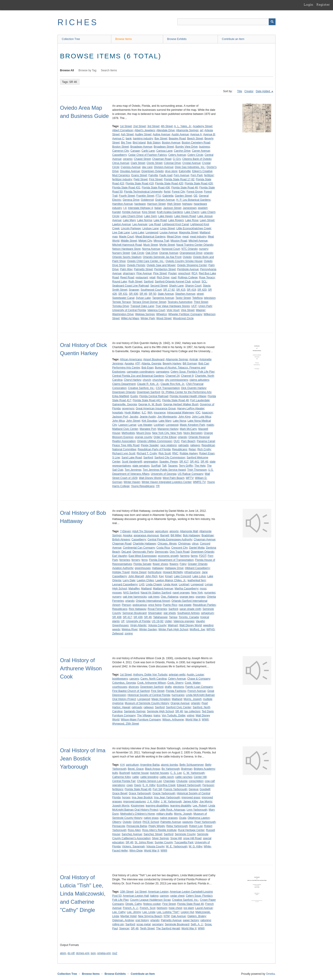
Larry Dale (129, 580)
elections (178, 686)
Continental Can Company (139, 547)
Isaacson (207, 412)
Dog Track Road (179, 551)
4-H (122, 764)
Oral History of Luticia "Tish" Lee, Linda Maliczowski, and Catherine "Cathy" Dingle (82, 893)
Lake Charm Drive (132, 216)
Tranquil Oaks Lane (142, 306)
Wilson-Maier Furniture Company (141, 719)
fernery (136, 560)
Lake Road (160, 220)
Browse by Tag (88, 70)
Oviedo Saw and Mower (161, 265)
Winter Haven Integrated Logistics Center (166, 482)
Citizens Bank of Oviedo (196, 159)
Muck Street (150, 244)
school (196, 281)
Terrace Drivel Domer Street (149, 302)
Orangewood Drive (191, 253)
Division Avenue (163, 167)
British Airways (121, 539)
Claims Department (124, 384)
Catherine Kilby (121, 777)
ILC (144, 412)
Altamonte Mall (189, 531)
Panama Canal (206, 441)
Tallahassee (160, 617)
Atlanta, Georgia (151, 363)
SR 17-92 (169, 289)
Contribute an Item (233, 39)
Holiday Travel (120, 572)
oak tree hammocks (135, 596)
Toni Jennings (132, 469)
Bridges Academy (204, 768)
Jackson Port (120, 416)
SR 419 (191, 289)
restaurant (142, 277)
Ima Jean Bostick (142, 797)
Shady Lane (176, 285)
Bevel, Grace (136, 768)
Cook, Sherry (175, 682)
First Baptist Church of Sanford (130, 691)
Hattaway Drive (174, 568)
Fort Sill (157, 789)
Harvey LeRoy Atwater (190, 408)
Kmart (168, 576)
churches (158, 379)
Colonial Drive (172, 163)
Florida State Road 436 (156, 187)
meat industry (198, 236)
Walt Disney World (150, 478)
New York (197, 592)
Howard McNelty (173, 572)
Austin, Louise (195, 674)
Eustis (134, 396)
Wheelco (161, 314)
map (114, 236)
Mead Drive (174, 236)
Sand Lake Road (132, 457)
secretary (157, 924)
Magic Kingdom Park (192, 424)
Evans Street (139, 175)
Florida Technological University (143, 191)
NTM (166, 916)
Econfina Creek (166, 785)
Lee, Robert (200, 805)
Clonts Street (154, 163)
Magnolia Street (188, 232)
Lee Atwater (145, 424)
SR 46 (143, 293)
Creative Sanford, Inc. (141, 388)
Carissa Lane (164, 150)
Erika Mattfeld (120, 396)
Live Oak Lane (121, 232)
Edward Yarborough (189, 785)
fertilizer (209, 175)
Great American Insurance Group (156, 408)
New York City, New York (167, 433)
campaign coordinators (140, 371)
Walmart (173, 625)
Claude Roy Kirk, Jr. (173, 384)
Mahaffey (133, 588)
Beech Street (195, 138)
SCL (204, 281)
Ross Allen (134, 830)
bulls (115, 773)
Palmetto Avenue (170, 822)
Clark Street (138, 163)
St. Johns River (144, 842)
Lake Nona (179, 420)
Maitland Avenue (163, 588)
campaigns (162, 371)
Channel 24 (172, 375)
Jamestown (189, 208)
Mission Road (179, 240)
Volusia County (157, 625)
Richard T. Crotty (147, 453)
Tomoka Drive (120, 306)
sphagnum (207, 613)
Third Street (201, 302)
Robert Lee (195, 826)
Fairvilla (153, 175)
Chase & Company (198, 678)
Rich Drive (163, 277)
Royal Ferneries (157, 609)
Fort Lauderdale (200, 400)
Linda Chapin (154, 584)
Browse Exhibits (176, 39)
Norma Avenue (151, 248)
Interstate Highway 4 (140, 208)
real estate (185, 604)
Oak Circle (137, 253)
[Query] (226, 21)
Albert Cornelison (122, 130)
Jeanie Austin (148, 416)
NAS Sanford (131, 592)
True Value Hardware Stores (173, 306)
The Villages (144, 715)
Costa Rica (163, 547)
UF (123, 621)
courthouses (119, 686)
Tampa (173, 617)
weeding (208, 625)
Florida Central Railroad (153, 396)
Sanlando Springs (134, 711)
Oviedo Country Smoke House (184, 261)
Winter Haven (132, 482)
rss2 (114, 953)
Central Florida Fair (124, 781)
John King (184, 416)
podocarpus (139, 604)
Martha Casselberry (186, 588)
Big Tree (126, 142)
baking (154, 895)
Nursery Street (121, 253)
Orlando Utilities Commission (154, 441)
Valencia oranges (183, 621)
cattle (135, 777)
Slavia (206, 285)
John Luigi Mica (201, 416)
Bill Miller (176, 535)
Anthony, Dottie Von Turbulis (150, 674)
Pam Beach (188, 441)
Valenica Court (156, 310)
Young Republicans (142, 486)
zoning (129, 633)
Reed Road (127, 277)
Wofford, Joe (197, 629)
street (200, 293)
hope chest (175, 908)
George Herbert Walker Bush (180, 404)
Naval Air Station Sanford (156, 592)
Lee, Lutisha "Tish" (168, 912)
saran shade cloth (190, 609)
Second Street (158, 285)
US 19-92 (157, 621)
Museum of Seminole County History (147, 703)
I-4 (125, 208)
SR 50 (152, 293)
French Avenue (197, 691)
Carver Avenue (201, 150)
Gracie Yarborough (163, 793)
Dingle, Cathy (133, 904)
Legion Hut (187, 912)
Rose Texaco (207, 277)
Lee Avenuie (139, 224)
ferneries (124, 560)
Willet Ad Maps (130, 318)
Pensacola (118, 826)
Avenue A (196, 134)
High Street (174, 203)
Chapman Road (161, 159)
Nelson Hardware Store (126, 248)
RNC (175, 453)
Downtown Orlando (123, 392)
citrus (195, 543)
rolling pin (118, 924)
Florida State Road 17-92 (179, 179)
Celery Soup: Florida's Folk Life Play (192, 371)
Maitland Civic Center (125, 429)
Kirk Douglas (149, 420)
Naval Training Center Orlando (194, 244)
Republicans (179, 449)
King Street (148, 212)
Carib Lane (148, 150)
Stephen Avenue (185, 293)
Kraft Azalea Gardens (170, 212)
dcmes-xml (82, 953)
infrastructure (192, 572)
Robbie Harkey (189, 453)
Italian (158, 208)
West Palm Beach (173, 478)
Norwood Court (171, 248)
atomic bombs (169, 764)
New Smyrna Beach (150, 916)
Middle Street (129, 240)
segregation (151, 461)
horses (126, 797)
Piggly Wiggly (156, 826)
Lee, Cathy (118, 912)
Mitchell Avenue (198, 240)
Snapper (134, 289)
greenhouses (142, 568)
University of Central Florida (129, 310)
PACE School (150, 822)
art (201, 130)
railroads (183, 445)
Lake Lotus (199, 576)
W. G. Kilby (195, 846)
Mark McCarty (188, 429)
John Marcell (136, 576)
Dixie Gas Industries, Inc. (190, 167)
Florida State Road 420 (169, 183)
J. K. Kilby (153, 801)
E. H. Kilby (148, 785)
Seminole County (185, 834)
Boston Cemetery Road (196, 142)
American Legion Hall (136, 895)
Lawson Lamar (127, 424)
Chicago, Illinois (166, 543)
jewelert (202, 208)
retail (152, 277)
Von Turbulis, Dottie (173, 715)
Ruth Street (135, 281)
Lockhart (159, 424)
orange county (143, 437)
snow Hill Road (192, 838)
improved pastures (134, 801)
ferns (145, 560)
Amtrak (193, 359)
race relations (168, 445)
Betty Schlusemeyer (191, 764)
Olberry (116, 822)
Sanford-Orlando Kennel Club (172, 281)
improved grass (190, 797)
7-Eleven (125, 531)
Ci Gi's (177, 159)
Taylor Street (183, 297)
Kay (161, 576)
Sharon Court (193, 285)
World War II (192, 719)
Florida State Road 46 (184, 187)
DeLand (126, 551)
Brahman (186, 768)
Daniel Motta (196, 547)
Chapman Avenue (204, 539)
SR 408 (116, 617)
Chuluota (181, 781)
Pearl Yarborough (205, 822)
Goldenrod (147, 199)
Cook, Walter (193, 682)
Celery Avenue (177, 154)
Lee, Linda (148, 912)
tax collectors (192, 711)
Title (239, 91)
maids (210, 424)
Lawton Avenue (121, 224)
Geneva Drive (131, 199)
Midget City (145, 240)
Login (308, 4)
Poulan (172, 273)
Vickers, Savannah (133, 846)
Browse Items (123, 39)
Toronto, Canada (189, 617)
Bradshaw (207, 535)
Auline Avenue (161, 134)
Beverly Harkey (172, 363)
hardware (140, 203)
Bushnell (124, 773)
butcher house (140, 773)
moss (203, 588)
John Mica (118, 420)
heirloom (162, 908)
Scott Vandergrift (132, 461)
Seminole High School (160, 711)
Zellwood (117, 633)
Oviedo (187, 257)
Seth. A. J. (197, 924)
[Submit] (272, 21)
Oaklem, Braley (196, 916)
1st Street (126, 126)
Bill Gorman (190, 363)
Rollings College (188, 277)
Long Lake (137, 232)
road (173, 277)
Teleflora (197, 297)
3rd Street (153, 126)
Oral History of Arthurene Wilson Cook (81, 668)
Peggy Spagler (150, 445)
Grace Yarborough (140, 793)
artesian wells (177, 674)
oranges (200, 596)
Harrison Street (156, 203)
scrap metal (144, 924)
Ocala (182, 817)
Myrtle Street (167, 244)
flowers (173, 564)
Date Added (263, 91)
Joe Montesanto (167, 416)
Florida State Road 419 (140, 183)
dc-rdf (71, 953)
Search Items (109, 70)
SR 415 (180, 289)
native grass (151, 817)
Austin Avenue (180, 134)
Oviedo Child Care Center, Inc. (145, 261)
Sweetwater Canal (123, 297)
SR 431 (122, 293)
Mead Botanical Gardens (150, 236)
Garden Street (183, 195)
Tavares (172, 465)
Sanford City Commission (169, 457)
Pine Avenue (144, 273)
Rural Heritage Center (191, 830)
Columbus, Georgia (124, 682)
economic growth (168, 555)
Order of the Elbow (165, 437)
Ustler (168, 621)
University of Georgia (163, 473)
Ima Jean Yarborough (167, 797)
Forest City (178, 191)
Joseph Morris (120, 805)
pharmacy (129, 273)
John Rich (151, 576)
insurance (160, 412)
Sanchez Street (153, 834)
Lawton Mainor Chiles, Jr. (170, 580)
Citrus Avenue (120, 163)
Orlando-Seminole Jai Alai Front (162, 257)
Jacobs (133, 416)
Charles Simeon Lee (149, 781)
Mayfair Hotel (128, 916)
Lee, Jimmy (134, 912)
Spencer (124, 928)
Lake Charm (191, 212)
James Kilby (190, 801)
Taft (164, 465)
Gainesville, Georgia (124, 404)
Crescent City (179, 547)
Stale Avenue (166, 293)
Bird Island (139, 142)
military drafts (164, 813)
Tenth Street (147, 928)
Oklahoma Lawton (199, 817)
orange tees (187, 596)
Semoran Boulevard (134, 613)
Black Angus (152, 768)
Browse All (67, 70)
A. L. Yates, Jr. (182, 126)
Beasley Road (177, 138)
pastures (187, 822)
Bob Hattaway (191, 535)
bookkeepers (120, 678)
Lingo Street (167, 228)
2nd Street (139, 126)
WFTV (190, 478)
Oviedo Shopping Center (192, 265)
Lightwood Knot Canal (175, 224)
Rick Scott (164, 453)
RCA (194, 273)
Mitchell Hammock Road (127, 244)
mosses (117, 592)
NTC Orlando (189, 248)
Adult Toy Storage (143, 531)
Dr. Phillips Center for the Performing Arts (186, 392)
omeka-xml (104, 953)
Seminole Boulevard (177, 924)
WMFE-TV (199, 482)
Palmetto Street (143, 269)
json (93, 953)
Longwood (152, 232)
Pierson (126, 604)
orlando (208, 253)
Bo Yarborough (171, 768)
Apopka (129, 363)
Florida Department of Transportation (171, 560)
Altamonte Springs (187, 130)
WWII (205, 719)
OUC (177, 441)
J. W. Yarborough (171, 801)
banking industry (143, 138)
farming (184, 555)
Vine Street (187, 310)
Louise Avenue (169, 232)
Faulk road (165, 175)
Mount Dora (143, 433)
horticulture (154, 572)
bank (129, 138)
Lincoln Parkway (131, 228)
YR (158, 486)
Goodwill (205, 789)
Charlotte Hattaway (144, 543)
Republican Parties (204, 604)
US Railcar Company (190, 473)
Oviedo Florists (136, 265)
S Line (116, 457)
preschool (184, 273)
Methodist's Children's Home (137, 813)
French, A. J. (130, 908)
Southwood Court (151, 289)
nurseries (209, 592)
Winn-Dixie (135, 850)
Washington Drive (123, 314)
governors (128, 408)
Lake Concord (182, 576)
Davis (137, 785)
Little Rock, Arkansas (172, 809)
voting (190, 715)
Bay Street (160, 138)
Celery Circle (195, 154)
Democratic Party (142, 551)
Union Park (205, 306)
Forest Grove (194, 191)
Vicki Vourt (172, 310)
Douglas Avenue (130, 171)
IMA (149, 412)
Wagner (200, 310)
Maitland (205, 232)
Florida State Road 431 (126, 187)
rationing (205, 920)
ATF (137, 363)
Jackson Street (172, 208)
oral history (142, 920)
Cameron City (120, 150)
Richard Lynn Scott (123, 453)
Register (323, 4)
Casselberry (119, 154)
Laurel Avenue (204, 908)
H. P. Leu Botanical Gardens (193, 199)
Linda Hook (170, 584)
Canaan (135, 150)
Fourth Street (127, 195)
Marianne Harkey (167, 429)
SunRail (156, 465)
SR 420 (201, 289)
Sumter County (164, 842)
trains (157, 715)
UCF (194, 306)
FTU (158, 195)
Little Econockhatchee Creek (193, 228)
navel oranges (180, 592)
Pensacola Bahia (137, 826)
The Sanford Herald (168, 928)
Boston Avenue (171, 142)
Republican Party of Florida (154, 449)
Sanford (148, 281)
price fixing (154, 604)
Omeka (270, 973)
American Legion (158, 891)
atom (63, 953)
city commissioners (176, 379)
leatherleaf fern (197, 580)
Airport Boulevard (153, 359)
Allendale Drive (165, 130)
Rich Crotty (204, 449)
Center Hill (200, 777)
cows (130, 785)
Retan (192, 449)
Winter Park (148, 318)
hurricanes (177, 695)
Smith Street (119, 289)
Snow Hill (176, 838)
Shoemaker (155, 613)
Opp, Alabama (169, 596)
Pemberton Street (165, 269)
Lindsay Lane (150, 228)
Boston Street (120, 146)
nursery (203, 248)
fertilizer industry (122, 179)
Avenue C (118, 138)
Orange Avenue (168, 253)
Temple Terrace (121, 302)
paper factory (191, 920)
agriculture (161, 531)
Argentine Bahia (149, 764)
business (204, 146)
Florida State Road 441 (147, 400)
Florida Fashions (176, 691)
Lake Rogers (176, 220)
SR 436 (133, 293)
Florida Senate (142, 564)
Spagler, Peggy (168, 461)
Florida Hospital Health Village (188, 396)
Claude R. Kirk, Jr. (148, 384)
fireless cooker (152, 904)
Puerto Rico (170, 604)
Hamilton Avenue (122, 203)
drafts (168, 686)
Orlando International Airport (153, 600)
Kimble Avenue (131, 212)
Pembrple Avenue (188, 269)
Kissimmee (137, 805)
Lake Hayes (165, 216)
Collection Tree (71, 39)
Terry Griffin (186, 465)
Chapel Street (142, 159)
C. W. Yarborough (193, 773)
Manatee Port (148, 429)
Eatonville (185, 171)
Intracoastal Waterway (180, 412)
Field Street (140, 179)
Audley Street (143, 134)
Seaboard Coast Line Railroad (130, 285)
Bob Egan (148, 367)
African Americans (131, 359)
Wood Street (163, 318)
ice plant (189, 908)
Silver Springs (160, 838)
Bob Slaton (153, 142)
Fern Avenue (181, 175)
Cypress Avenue (130, 167)
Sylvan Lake (143, 297)
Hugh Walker (132, 412)
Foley (183, 564)
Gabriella (167, 195)
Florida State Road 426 (199, 183)
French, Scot (147, 908)
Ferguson (208, 785)
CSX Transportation (168, 388)
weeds (116, 629)
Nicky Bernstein (192, 433)
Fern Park (197, 175)
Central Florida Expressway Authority (169, 539)
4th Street (167, 126)
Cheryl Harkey (132, 379)
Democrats (161, 551)
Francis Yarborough (175, 789)
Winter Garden (148, 629)
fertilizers (117, 789)
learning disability (180, 805)
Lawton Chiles (145, 580)
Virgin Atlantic (138, 625)
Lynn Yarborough (196, 809)
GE (195, 195)
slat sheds (169, 613)
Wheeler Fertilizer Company (185, 314)
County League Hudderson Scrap (150, 899)
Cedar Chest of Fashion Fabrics (147, 154)
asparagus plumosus (146, 535)
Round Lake (119, 281)
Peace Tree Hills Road (125, 445)
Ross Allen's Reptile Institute (159, 830)
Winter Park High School (173, 629)
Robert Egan (206, 453)
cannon (164, 895)
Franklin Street (145, 195)
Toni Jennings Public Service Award (164, 469)
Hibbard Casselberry (197, 568)
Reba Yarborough (177, 826)
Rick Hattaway (137, 609)
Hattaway (157, 568)
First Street (155, 179)
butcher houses (159, 773)
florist (167, 191)
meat (185, 236)
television (209, 297)
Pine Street (159, 273)
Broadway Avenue (141, 146)
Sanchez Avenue (132, 834)
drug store (171, 171)
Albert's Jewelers (144, 130)
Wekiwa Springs (145, 314)
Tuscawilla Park (183, 842)
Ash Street (127, 134)
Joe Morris (205, 801)
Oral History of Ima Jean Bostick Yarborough (82, 758)
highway (187, 203)
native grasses (168, 817)
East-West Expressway (143, 555)
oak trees (153, 596)
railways (195, 445)
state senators (140, 465)
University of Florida (138, 621)
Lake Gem (150, 216)
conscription (196, 781)
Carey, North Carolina (153, 678)
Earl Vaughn (119, 555)
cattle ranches (183, 777)
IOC (198, 412)
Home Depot (138, 572)
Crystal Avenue (191, 163)
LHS (141, 584)
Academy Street (202, 126)
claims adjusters (199, 379)
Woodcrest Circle (183, 318)
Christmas (184, 543)
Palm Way (126, 269)
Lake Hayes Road (185, 216)
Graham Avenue (165, 199)
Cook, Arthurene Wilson (151, 682)
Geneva (193, 789)
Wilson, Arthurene (173, 719)
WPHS (210, 629)
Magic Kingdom (161, 699)
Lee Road (155, 224)
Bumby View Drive (186, 146)
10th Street (126, 891)
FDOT (202, 555)
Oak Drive (152, 253)
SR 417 (183, 461)
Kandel (116, 212)
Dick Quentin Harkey (193, 388)
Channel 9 (187, 375)
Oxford (137, 822)
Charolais (169, 781)
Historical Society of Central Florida (148, 695)
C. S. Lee (176, 773)
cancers (134, 678)
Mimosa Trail (161, 240)
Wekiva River (129, 629)
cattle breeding (149, 777)
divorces (134, 686)
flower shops (160, 564)
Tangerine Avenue (163, 297)
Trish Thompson (197, 469)
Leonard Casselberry (124, 584)
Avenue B (209, 134)
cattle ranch (167, 777)
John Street (133, 420)
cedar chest (177, 895)
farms (194, 555)
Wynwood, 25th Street (125, 723)
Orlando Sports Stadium (126, 257)
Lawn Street (207, 220)
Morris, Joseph (192, 699)
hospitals (117, 412)
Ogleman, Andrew (123, 920)
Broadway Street (164, 146)
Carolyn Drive (182, 150)
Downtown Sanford (148, 392)
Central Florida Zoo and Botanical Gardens (138, 375)
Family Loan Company (199, 686)
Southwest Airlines (188, 613)
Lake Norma (144, 220)
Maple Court (126, 236)
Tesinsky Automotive (179, 302)
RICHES (77, 22)
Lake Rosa (191, 220)
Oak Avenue (178, 916)
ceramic (127, 159)
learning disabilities (157, 805)
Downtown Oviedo (153, 171)
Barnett (164, 535)
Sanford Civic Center (178, 707)
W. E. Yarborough (176, 846)
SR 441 (194, 461)
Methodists (128, 433)
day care (147, 167)
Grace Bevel (119, 793)
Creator (248, 91)
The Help (200, 465)
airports (174, 531)
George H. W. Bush (150, 404)
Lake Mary (129, 220)
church (147, 379)
